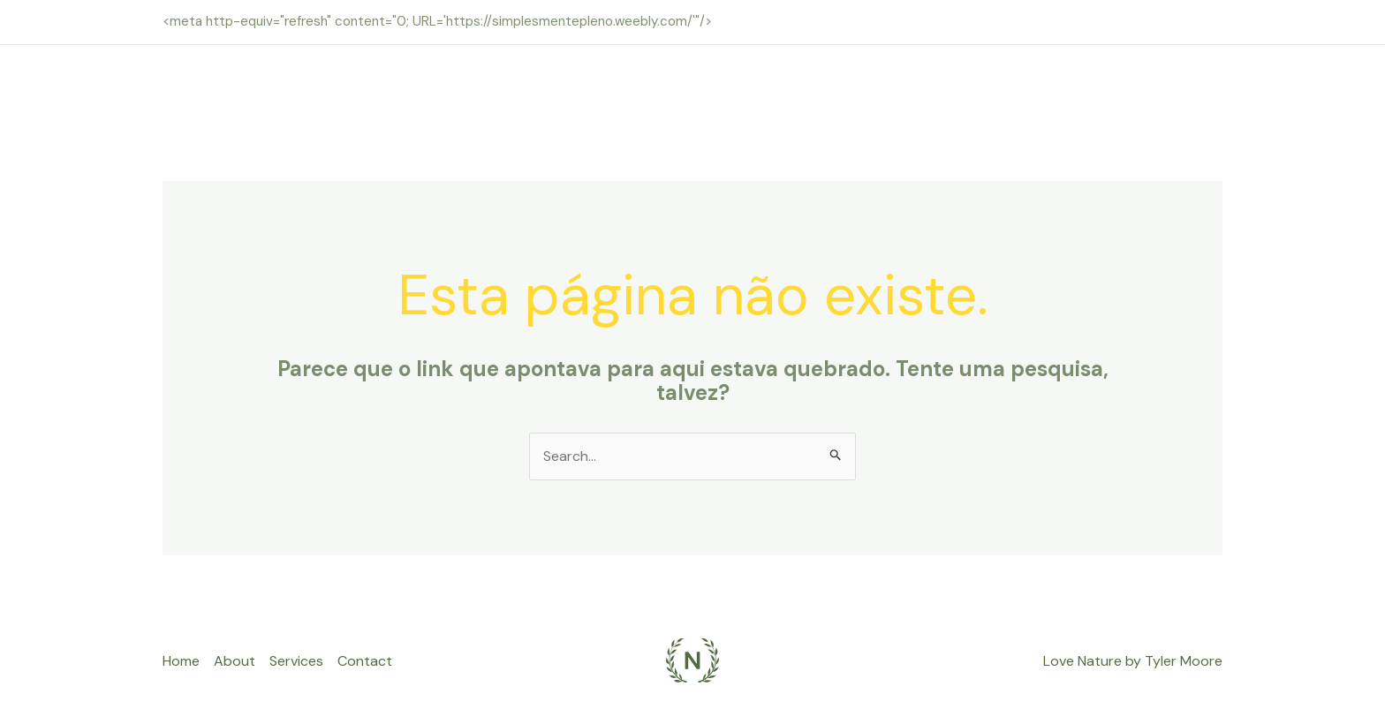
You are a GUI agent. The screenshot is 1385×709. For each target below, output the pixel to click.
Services (296, 661)
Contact (364, 661)
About (234, 661)
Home (181, 661)
